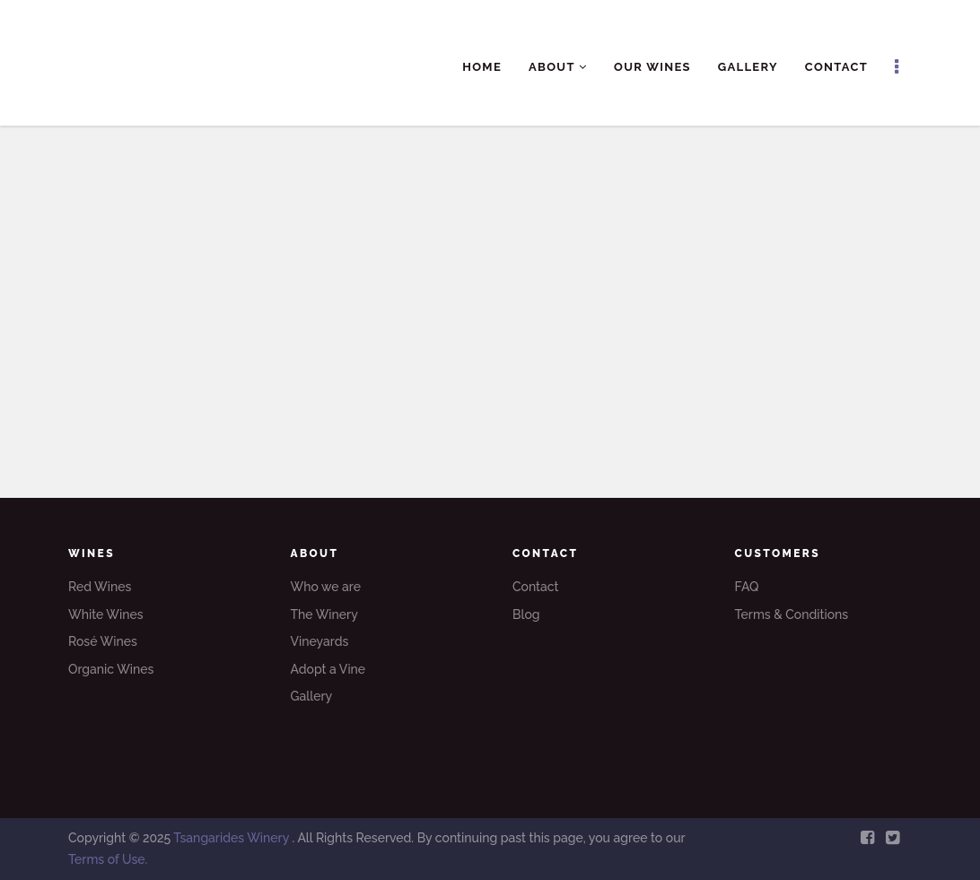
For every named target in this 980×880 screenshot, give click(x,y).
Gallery (748, 67)
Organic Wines (110, 669)
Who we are (326, 586)
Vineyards (320, 641)
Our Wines (652, 67)
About (558, 67)
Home (482, 67)
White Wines (106, 614)
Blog (526, 614)
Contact (836, 67)
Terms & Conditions (792, 614)
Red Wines (99, 586)
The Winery (324, 614)
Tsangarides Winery (232, 838)
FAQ (747, 586)
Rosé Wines (102, 641)
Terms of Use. (107, 859)
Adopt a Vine (328, 669)
